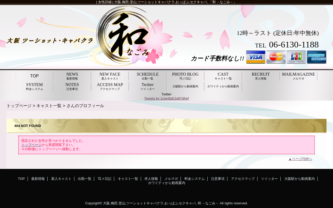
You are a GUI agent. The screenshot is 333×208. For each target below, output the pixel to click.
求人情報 (151, 179)
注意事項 (218, 179)
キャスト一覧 (48, 105)
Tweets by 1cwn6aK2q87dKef (166, 98)
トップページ (19, 105)
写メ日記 (104, 179)
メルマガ (171, 179)
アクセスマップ (243, 179)
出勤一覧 (84, 179)
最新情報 (38, 179)
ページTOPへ (302, 159)
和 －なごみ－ (208, 203)
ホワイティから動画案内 (166, 183)
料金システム (194, 179)
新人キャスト (61, 179)
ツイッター (269, 179)
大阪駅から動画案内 (299, 179)
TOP (34, 76)
